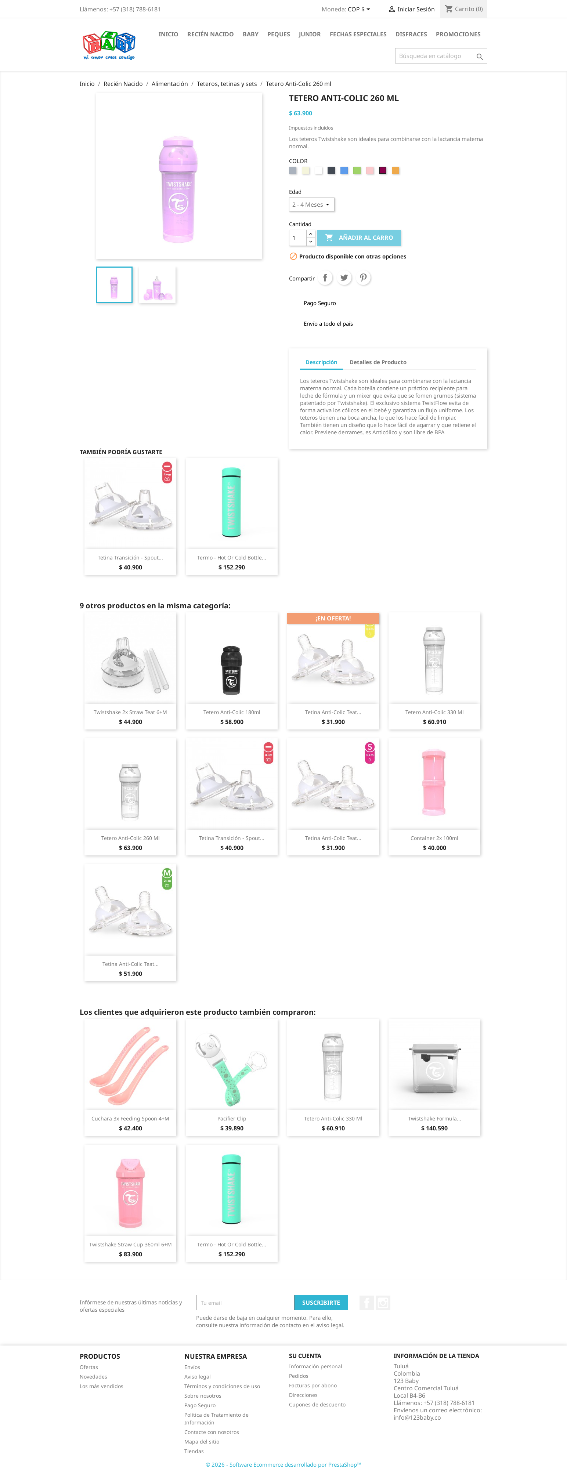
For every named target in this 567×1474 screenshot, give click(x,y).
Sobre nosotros (202, 1395)
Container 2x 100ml (434, 837)
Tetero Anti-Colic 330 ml (434, 712)
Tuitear (344, 277)
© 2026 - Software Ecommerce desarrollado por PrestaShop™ (283, 1464)
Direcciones (303, 1394)
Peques (278, 34)
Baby (251, 34)
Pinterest (363, 277)
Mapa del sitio (201, 1441)
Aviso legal (197, 1376)
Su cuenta (305, 1356)
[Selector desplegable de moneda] (360, 10)
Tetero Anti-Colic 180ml (231, 712)
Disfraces (411, 34)
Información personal (315, 1366)
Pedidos (298, 1375)
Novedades (93, 1376)
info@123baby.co (417, 1417)
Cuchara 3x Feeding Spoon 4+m (130, 1118)
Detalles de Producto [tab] (378, 362)
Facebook (367, 1303)
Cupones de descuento (317, 1404)
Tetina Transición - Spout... (130, 557)
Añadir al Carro (359, 238)
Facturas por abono (313, 1385)
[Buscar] (441, 56)
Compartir (325, 277)
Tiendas (194, 1451)
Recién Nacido (210, 34)
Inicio (168, 34)
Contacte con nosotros (211, 1431)
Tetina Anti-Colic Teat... (333, 712)
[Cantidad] (298, 238)
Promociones (458, 34)
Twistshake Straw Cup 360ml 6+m (130, 1244)
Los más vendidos (101, 1386)
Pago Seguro (200, 1405)
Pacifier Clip (231, 1118)
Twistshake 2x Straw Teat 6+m (130, 712)
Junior (310, 34)
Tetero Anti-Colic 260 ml (130, 837)
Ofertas (89, 1366)
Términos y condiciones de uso (222, 1386)
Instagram (383, 1303)
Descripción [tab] (321, 362)
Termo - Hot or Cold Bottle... (231, 557)
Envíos (192, 1366)
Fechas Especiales (358, 34)
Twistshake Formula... (434, 1118)
